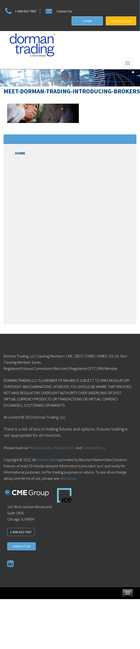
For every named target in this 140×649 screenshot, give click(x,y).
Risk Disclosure (40, 447)
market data (46, 459)
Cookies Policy (93, 447)
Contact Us (58, 11)
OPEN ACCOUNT (121, 21)
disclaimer (68, 478)
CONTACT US (21, 546)
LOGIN (87, 21)
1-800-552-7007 (20, 11)
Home (20, 153)
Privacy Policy (64, 447)
